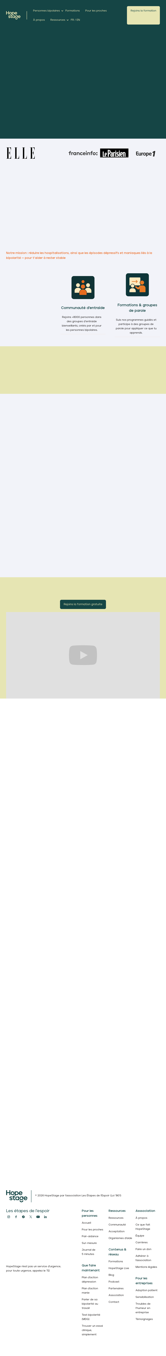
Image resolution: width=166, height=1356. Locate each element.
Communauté (117, 1224)
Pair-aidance (90, 1236)
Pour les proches (92, 1229)
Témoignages (144, 1319)
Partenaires (116, 1288)
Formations (116, 1261)
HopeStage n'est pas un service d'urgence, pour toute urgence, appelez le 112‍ (33, 1268)
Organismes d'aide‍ (120, 1238)
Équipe (140, 1235)
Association (116, 1295)
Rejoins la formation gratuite (83, 604)
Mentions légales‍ (146, 1267)
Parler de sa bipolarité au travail (90, 1304)
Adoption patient (146, 1290)
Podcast (114, 1281)
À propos (141, 1218)
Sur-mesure (89, 1243)
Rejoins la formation (143, 10)
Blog (111, 1275)
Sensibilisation (145, 1297)
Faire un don (143, 1249)
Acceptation (116, 1231)
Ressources (116, 1218)
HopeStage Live (119, 1268)
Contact (114, 1302)
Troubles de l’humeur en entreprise (143, 1308)
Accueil (86, 1223)
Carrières (142, 1242)
